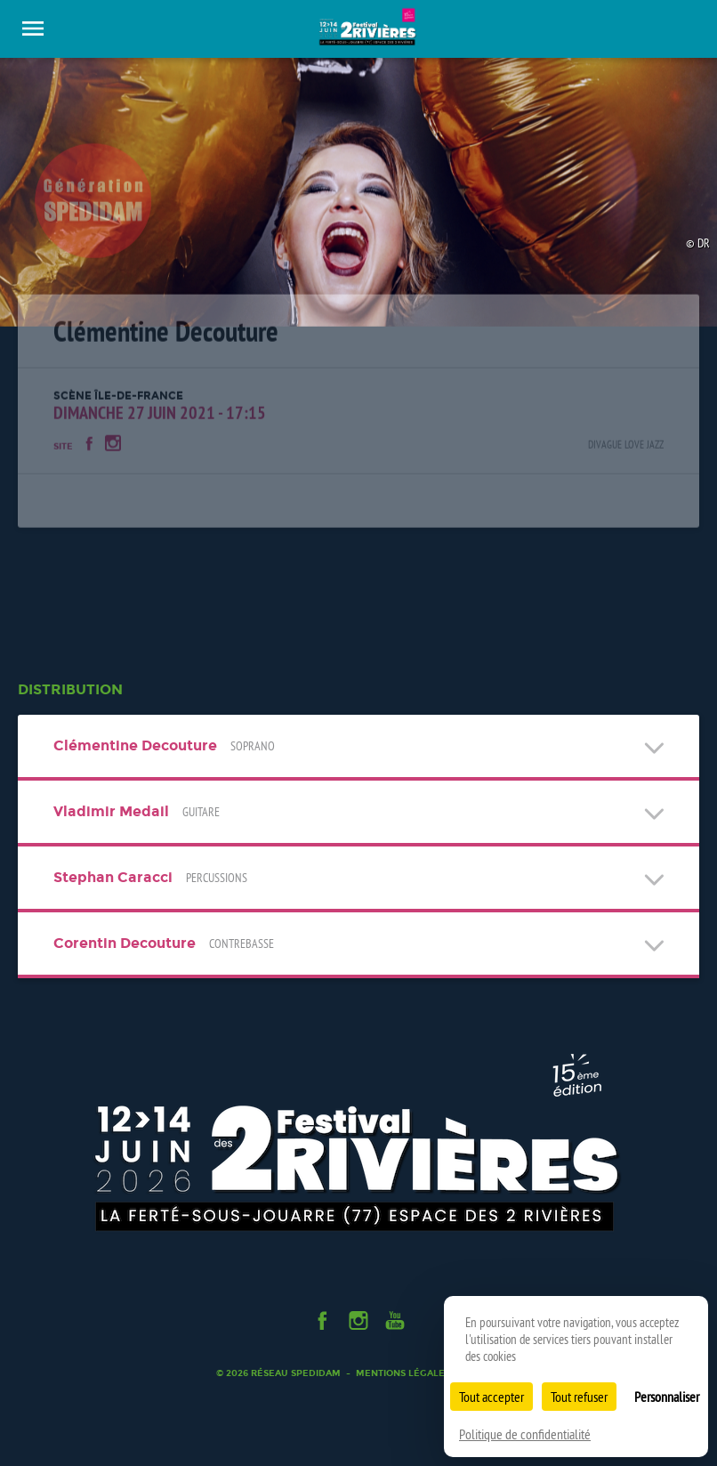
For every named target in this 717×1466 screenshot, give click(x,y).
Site (63, 453)
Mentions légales (403, 1373)
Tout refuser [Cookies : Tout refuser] (579, 1396)
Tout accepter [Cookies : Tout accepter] (491, 1396)
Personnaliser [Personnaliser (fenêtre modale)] (666, 1396)
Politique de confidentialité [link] (525, 1434)
